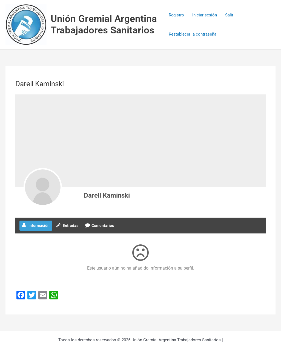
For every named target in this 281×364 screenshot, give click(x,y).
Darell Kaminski (107, 195)
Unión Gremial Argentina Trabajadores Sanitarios (104, 24)
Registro (176, 15)
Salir (229, 15)
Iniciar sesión (204, 15)
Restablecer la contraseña (192, 34)
